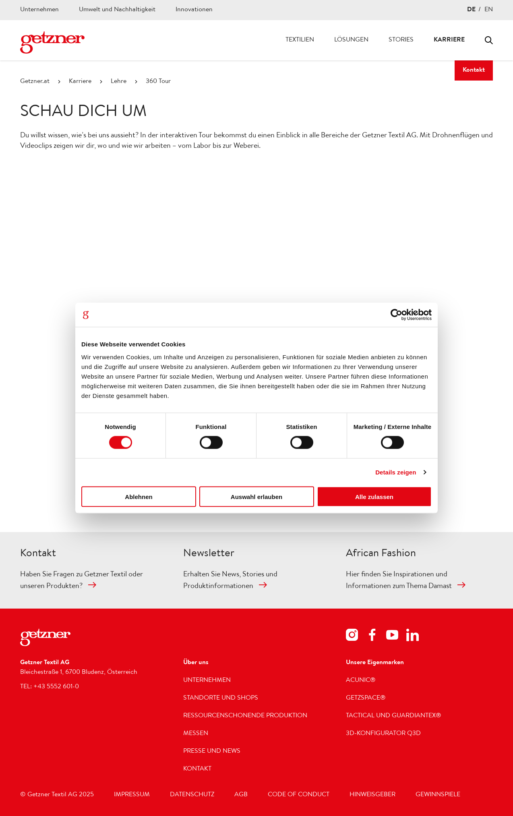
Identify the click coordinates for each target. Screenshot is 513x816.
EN (488, 10)
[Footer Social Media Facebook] (372, 636)
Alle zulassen (374, 496)
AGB (241, 795)
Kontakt (474, 70)
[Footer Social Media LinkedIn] (412, 636)
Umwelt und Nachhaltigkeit (117, 10)
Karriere (449, 40)
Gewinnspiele (438, 795)
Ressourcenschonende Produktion (245, 716)
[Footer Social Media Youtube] (392, 636)
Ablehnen (138, 496)
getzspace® (366, 698)
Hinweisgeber (372, 795)
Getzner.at (35, 82)
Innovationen (194, 10)
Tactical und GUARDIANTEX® (393, 716)
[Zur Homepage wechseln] (52, 42)
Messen (195, 734)
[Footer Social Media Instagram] (352, 636)
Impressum (132, 795)
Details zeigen (395, 472)
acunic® (361, 680)
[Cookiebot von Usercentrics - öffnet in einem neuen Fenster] (396, 315)
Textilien (299, 40)
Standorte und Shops (220, 698)
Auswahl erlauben (256, 496)
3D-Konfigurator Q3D (383, 734)
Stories (401, 40)
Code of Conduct (298, 795)
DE (471, 10)
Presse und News (211, 751)
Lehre (118, 82)
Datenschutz (192, 795)
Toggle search (489, 40)
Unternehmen (39, 10)
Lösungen (351, 40)
